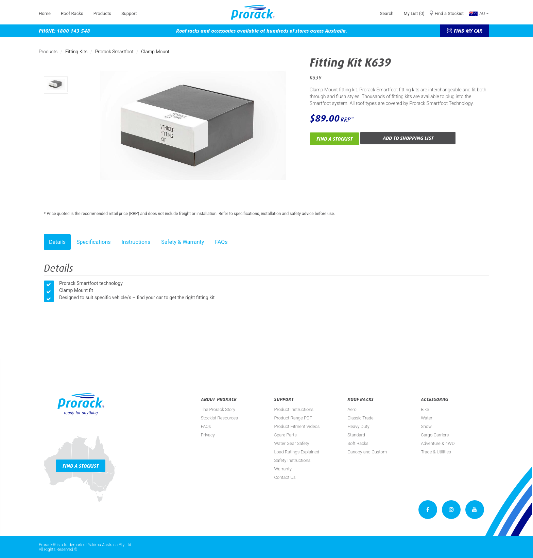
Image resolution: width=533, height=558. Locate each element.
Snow (426, 426)
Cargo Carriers (435, 434)
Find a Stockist (449, 13)
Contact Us (284, 477)
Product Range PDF (293, 417)
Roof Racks (72, 13)
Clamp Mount (155, 51)
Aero (351, 409)
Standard (356, 434)
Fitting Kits (76, 51)
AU (479, 13)
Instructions (136, 242)
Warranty (282, 468)
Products (102, 13)
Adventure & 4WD (437, 443)
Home (45, 13)
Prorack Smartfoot (114, 51)
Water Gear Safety (291, 443)
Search (386, 13)
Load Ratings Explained (296, 451)
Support (129, 13)
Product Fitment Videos (297, 426)
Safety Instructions (292, 460)
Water (426, 417)
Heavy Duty (358, 426)
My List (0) (413, 13)
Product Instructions (293, 409)
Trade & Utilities (436, 451)
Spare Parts (285, 434)
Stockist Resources (219, 417)
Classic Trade (360, 417)
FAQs (221, 242)
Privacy (208, 434)
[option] (56, 84)
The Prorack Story (218, 409)
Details (57, 242)
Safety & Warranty (182, 242)
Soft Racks (357, 443)
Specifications (93, 242)
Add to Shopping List (408, 138)
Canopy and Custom (367, 451)
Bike (425, 409)
